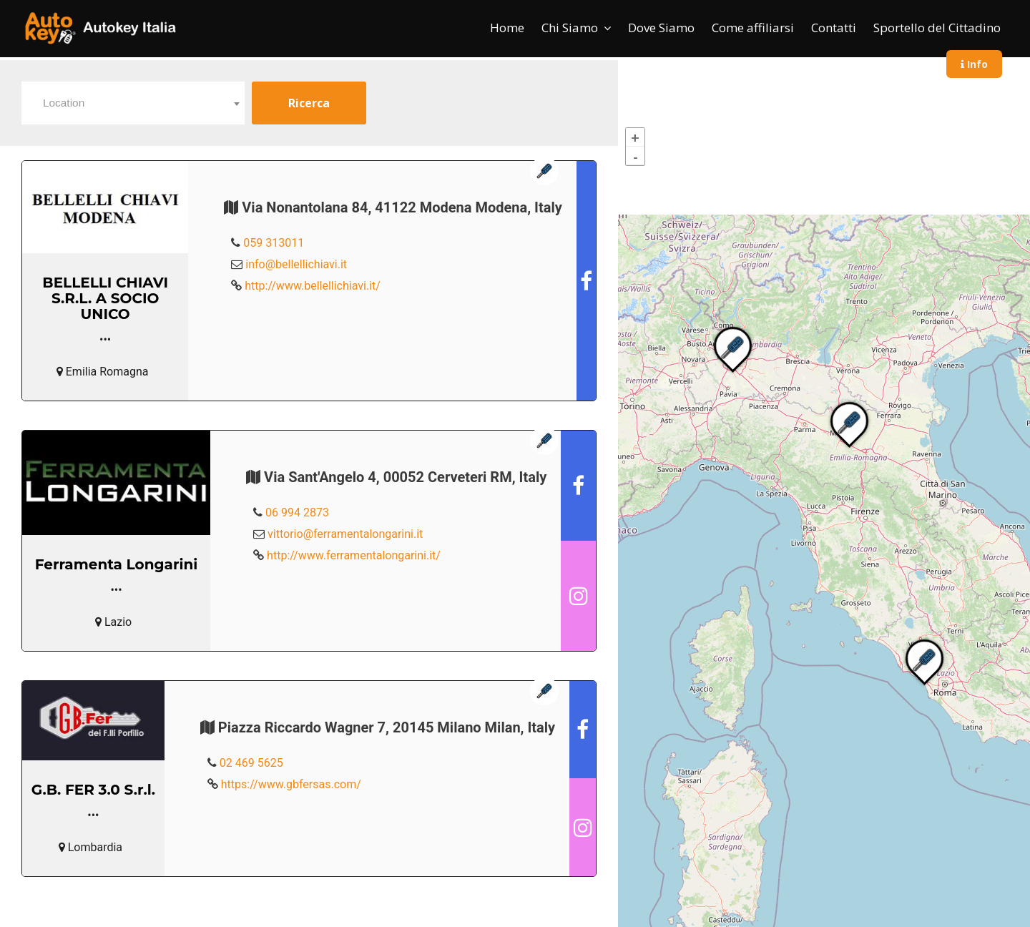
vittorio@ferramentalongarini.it (345, 534)
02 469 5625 (251, 763)
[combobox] (133, 103)
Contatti (833, 27)
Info (974, 64)
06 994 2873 (297, 512)
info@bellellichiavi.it (296, 264)
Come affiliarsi (753, 27)
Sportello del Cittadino (937, 27)
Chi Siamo (569, 27)
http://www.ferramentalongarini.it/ (354, 555)
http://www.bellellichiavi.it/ (313, 286)
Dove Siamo (661, 27)
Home (507, 27)
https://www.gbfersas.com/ (291, 784)
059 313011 (273, 243)
